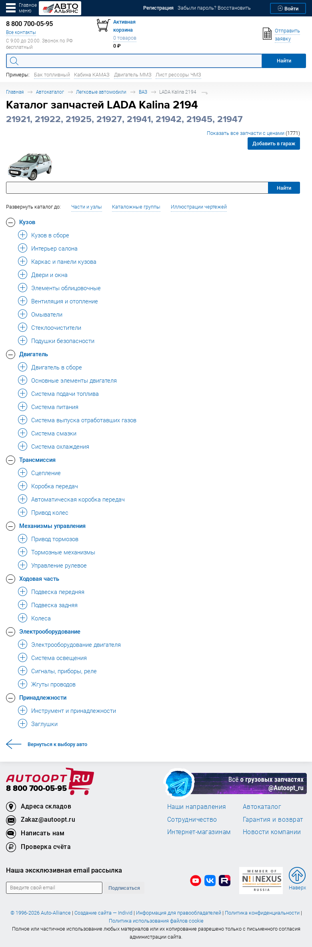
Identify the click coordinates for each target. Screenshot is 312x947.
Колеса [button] (41, 618)
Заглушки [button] (44, 724)
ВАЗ (143, 92)
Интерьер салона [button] (54, 248)
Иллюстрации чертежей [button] (199, 206)
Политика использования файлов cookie (156, 920)
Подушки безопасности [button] (62, 341)
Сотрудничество (192, 819)
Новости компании (272, 831)
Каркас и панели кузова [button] (63, 261)
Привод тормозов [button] (54, 539)
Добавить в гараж (273, 143)
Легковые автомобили (101, 92)
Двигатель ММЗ (133, 74)
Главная (15, 92)
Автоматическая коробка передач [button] (78, 499)
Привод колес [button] (49, 512)
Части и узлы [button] (86, 206)
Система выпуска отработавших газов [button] (83, 420)
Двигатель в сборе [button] (56, 367)
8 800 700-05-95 (36, 789)
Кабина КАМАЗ (92, 74)
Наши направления (196, 806)
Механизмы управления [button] (52, 526)
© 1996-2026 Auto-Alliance (40, 912)
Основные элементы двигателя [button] (74, 380)
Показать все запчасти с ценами (253, 133)
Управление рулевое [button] (59, 565)
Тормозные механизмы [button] (63, 552)
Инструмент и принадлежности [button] (73, 710)
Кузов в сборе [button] (50, 235)
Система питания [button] (54, 407)
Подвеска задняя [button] (54, 605)
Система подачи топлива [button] (65, 393)
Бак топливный (52, 74)
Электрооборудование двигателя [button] (76, 644)
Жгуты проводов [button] (53, 684)
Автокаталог (50, 92)
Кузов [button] (27, 222)
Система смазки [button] (53, 433)
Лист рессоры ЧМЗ (178, 74)
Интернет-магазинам (199, 831)
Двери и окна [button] (49, 275)
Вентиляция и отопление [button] (64, 301)
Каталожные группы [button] (136, 206)
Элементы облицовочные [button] (66, 288)
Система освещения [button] (59, 658)
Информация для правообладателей (178, 912)
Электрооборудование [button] (49, 631)
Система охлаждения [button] (60, 446)
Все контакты (21, 32)
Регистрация (158, 7)
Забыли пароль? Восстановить (214, 7)
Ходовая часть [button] (39, 578)
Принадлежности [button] (42, 697)
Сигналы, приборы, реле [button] (64, 671)
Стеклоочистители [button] (56, 327)
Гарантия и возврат (273, 819)
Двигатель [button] (33, 354)
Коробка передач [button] (54, 486)
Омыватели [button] (46, 314)
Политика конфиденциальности (262, 912)
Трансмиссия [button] (37, 459)
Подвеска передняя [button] (57, 592)
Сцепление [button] (46, 473)
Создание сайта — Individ (103, 912)
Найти (284, 188)
